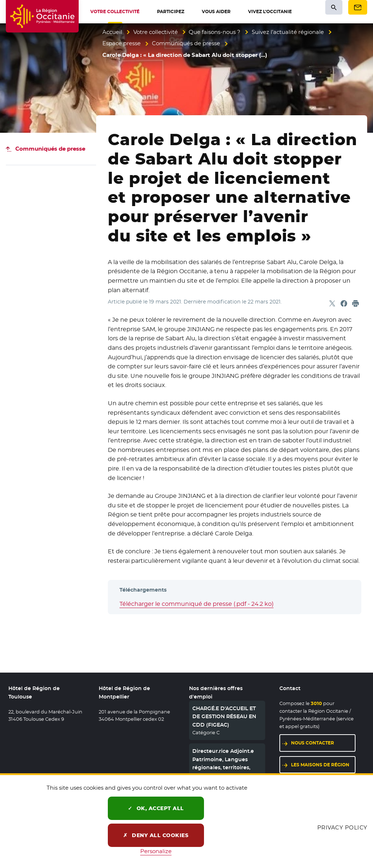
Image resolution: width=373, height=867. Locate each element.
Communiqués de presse (186, 43)
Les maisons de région (320, 764)
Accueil (112, 31)
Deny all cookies (155, 835)
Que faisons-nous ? (214, 31)
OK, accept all (156, 808)
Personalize (156, 851)
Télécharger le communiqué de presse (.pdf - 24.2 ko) (196, 603)
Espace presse (121, 43)
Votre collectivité (155, 31)
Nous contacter (312, 743)
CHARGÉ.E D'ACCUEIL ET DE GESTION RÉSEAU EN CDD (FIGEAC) (224, 716)
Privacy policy (342, 827)
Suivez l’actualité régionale (288, 31)
